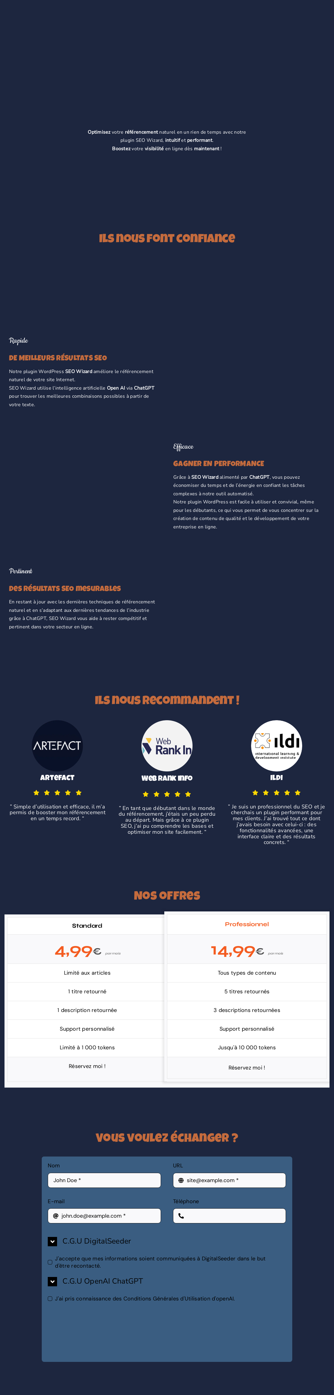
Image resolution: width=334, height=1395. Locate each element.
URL (180, 1165)
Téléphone (186, 1201)
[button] (167, 1241)
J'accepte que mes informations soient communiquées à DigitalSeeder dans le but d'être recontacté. (160, 1262)
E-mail (58, 1201)
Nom (56, 1165)
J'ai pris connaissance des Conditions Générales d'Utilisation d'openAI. (145, 1298)
